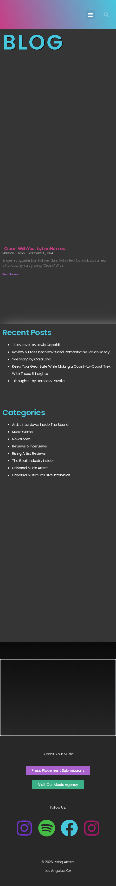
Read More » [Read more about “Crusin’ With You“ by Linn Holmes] (10, 274)
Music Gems (22, 431)
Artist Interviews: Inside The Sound (40, 424)
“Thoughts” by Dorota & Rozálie (38, 380)
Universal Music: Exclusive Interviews (41, 475)
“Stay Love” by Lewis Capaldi (35, 344)
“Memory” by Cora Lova (31, 359)
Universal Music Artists (30, 467)
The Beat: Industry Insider (33, 460)
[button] (90, 14)
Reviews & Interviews (29, 446)
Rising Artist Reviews (29, 453)
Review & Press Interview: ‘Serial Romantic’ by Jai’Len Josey (60, 351)
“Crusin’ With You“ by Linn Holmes (33, 248)
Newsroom (21, 438)
